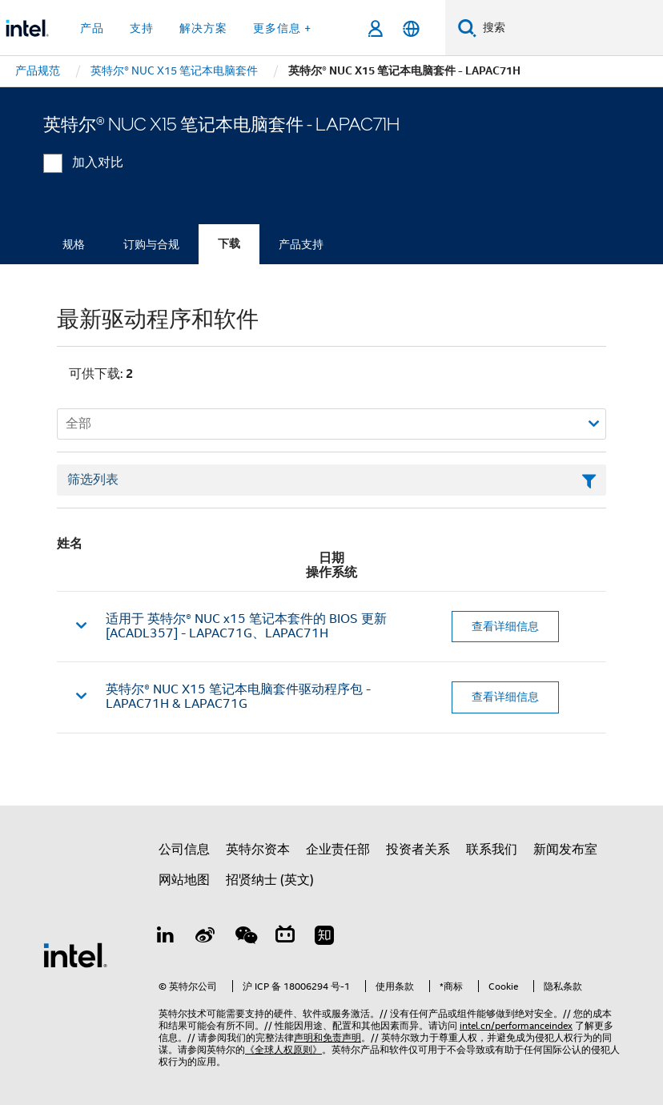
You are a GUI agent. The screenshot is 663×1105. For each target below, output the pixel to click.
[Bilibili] (285, 937)
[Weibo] (205, 937)
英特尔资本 (258, 850)
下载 (229, 243)
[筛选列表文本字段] (331, 480)
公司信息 (184, 850)
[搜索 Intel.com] (569, 28)
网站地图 (184, 880)
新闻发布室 (565, 850)
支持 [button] (142, 28)
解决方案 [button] (203, 28)
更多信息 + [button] (282, 28)
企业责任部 (338, 850)
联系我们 (491, 850)
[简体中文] (411, 28)
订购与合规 (151, 244)
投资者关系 (418, 850)
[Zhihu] (324, 937)
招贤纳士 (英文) (270, 880)
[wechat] (245, 937)
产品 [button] (92, 28)
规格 (73, 244)
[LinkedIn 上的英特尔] (165, 937)
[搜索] (467, 28)
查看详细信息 (505, 626)
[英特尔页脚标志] (75, 954)
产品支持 (301, 244)
